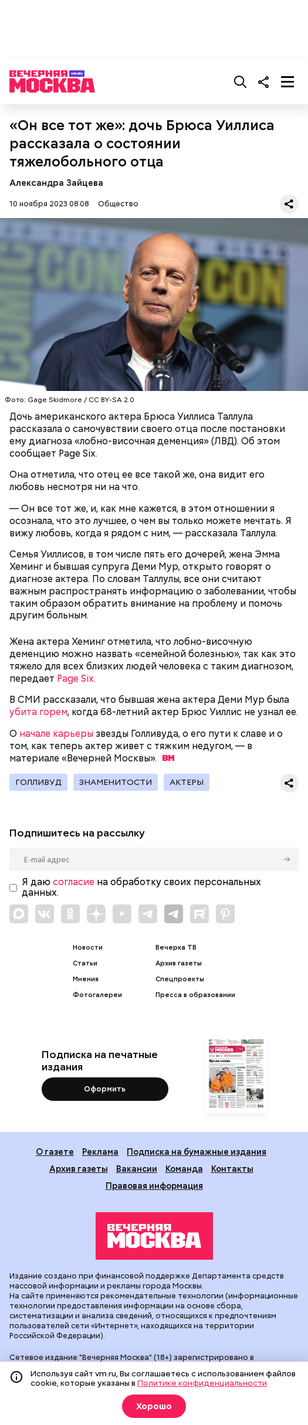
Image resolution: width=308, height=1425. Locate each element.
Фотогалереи (97, 995)
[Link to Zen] (96, 913)
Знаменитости (115, 782)
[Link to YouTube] (122, 913)
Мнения (86, 979)
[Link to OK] (70, 913)
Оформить (105, 1089)
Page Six (75, 678)
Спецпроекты (179, 979)
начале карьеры (56, 733)
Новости (88, 947)
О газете (55, 1151)
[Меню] (287, 81)
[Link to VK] (44, 913)
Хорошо (154, 1406)
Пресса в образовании (195, 995)
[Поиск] (240, 81)
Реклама (100, 1151)
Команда (184, 1168)
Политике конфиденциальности (202, 1383)
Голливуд (38, 782)
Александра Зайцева (56, 182)
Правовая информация (154, 1185)
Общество (118, 203)
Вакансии (136, 1168)
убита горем (38, 712)
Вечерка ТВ (176, 947)
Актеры (187, 782)
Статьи (85, 963)
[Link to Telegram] (147, 913)
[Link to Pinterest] (225, 913)
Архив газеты (178, 963)
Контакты (232, 1168)
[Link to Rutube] (199, 913)
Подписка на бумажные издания (196, 1151)
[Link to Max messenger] (18, 913)
